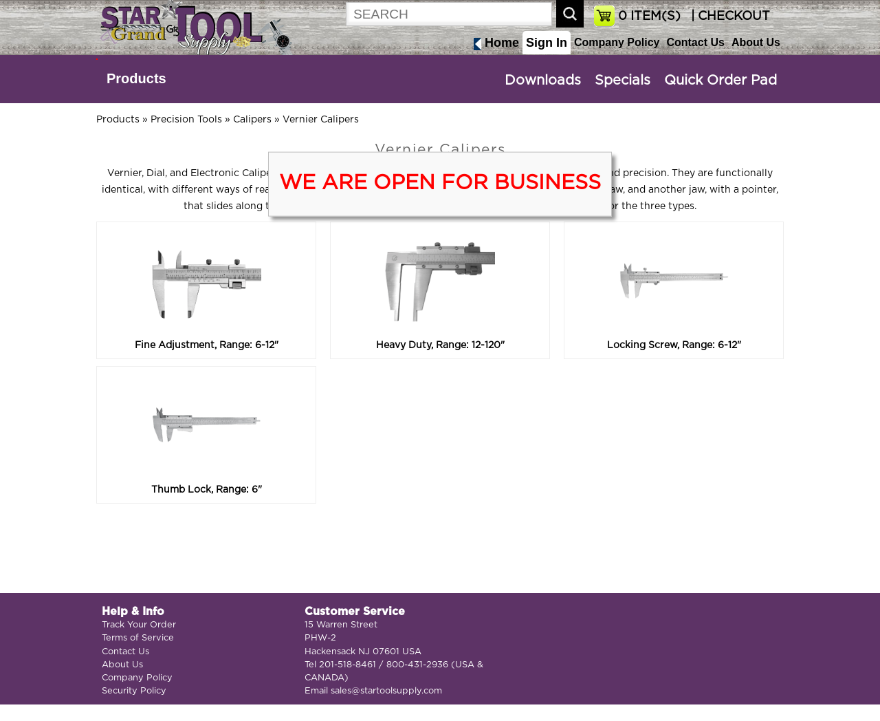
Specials (622, 80)
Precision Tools (186, 120)
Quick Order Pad (720, 80)
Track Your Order (139, 625)
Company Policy (616, 42)
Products (136, 78)
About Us (756, 42)
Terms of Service (138, 638)
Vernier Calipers (321, 120)
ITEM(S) (649, 16)
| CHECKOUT (729, 16)
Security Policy (134, 691)
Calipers (252, 120)
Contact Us (695, 42)
